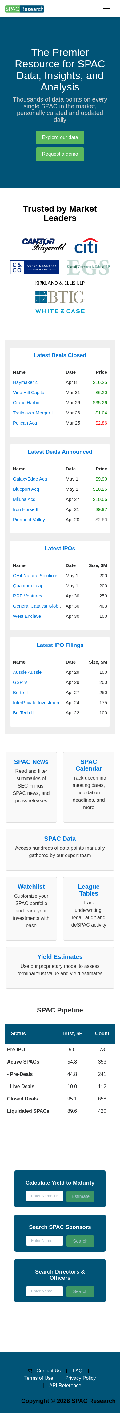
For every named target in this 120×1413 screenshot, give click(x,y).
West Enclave (27, 616)
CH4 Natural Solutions (35, 575)
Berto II (20, 692)
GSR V (20, 682)
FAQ (77, 1370)
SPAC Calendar (89, 765)
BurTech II (23, 712)
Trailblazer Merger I (33, 412)
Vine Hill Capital (29, 392)
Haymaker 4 (25, 382)
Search (80, 1240)
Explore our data (60, 137)
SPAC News (31, 761)
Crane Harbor (27, 402)
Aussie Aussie (27, 672)
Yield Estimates (59, 956)
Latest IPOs (60, 548)
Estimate (81, 1196)
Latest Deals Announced (60, 452)
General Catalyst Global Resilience (49, 606)
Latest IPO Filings (60, 645)
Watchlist (31, 886)
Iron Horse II (25, 509)
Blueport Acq (26, 489)
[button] (60, 1060)
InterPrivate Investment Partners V (48, 702)
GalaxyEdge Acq (30, 478)
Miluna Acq (24, 499)
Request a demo (60, 154)
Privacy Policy (80, 1378)
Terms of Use (38, 1378)
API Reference (65, 1385)
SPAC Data (60, 838)
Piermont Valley (29, 519)
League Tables (88, 890)
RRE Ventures (27, 595)
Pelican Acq (25, 422)
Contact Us (48, 1370)
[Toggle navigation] (106, 8)
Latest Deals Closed (60, 355)
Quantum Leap (28, 585)
